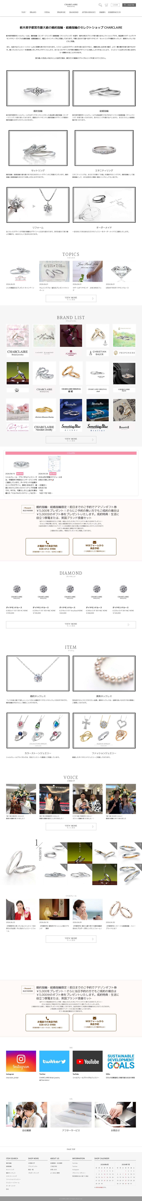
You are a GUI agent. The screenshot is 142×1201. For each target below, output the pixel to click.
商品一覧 (31, 1170)
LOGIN (115, 5)
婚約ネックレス (10, 1173)
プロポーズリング (33, 1173)
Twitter (74, 1166)
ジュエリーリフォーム (12, 1183)
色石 (7, 1189)
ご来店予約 (130, 5)
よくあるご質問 (55, 1173)
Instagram (75, 1170)
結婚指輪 (8, 1166)
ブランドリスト (32, 1166)
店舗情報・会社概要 (56, 1163)
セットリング (10, 1170)
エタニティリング (11, 1176)
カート (106, 5)
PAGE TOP (71, 1149)
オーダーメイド (10, 1186)
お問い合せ (53, 1170)
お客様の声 (31, 1163)
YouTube (75, 1163)
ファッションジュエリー (13, 1179)
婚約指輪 (8, 1163)
